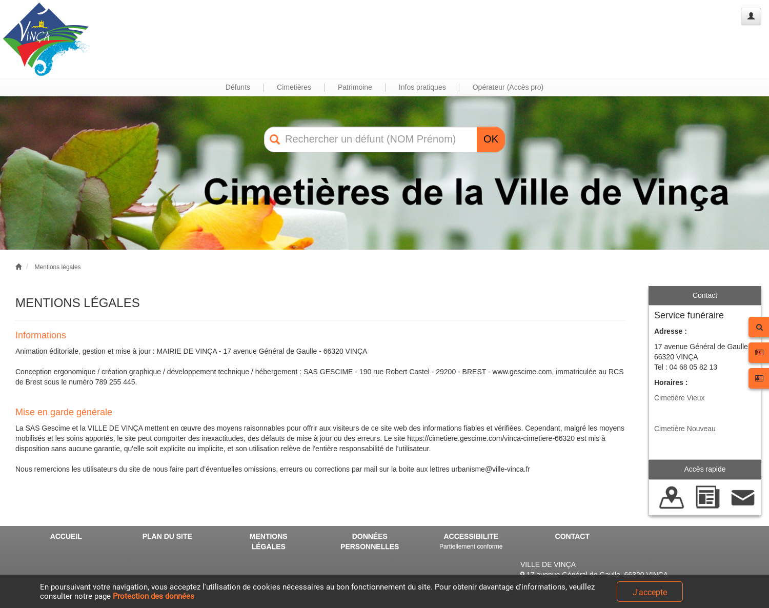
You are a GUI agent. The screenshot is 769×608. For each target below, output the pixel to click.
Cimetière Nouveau (685, 428)
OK (490, 139)
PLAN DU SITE (167, 536)
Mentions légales (58, 267)
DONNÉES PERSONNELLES (369, 541)
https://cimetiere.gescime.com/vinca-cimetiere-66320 (491, 438)
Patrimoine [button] (355, 87)
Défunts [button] (238, 87)
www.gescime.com (522, 372)
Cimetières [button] (294, 87)
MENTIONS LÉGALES (269, 541)
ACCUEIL (66, 536)
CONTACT (572, 536)
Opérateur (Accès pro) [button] (508, 87)
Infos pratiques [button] (422, 87)
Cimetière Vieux (679, 398)
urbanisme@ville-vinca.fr (491, 469)
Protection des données (153, 596)
